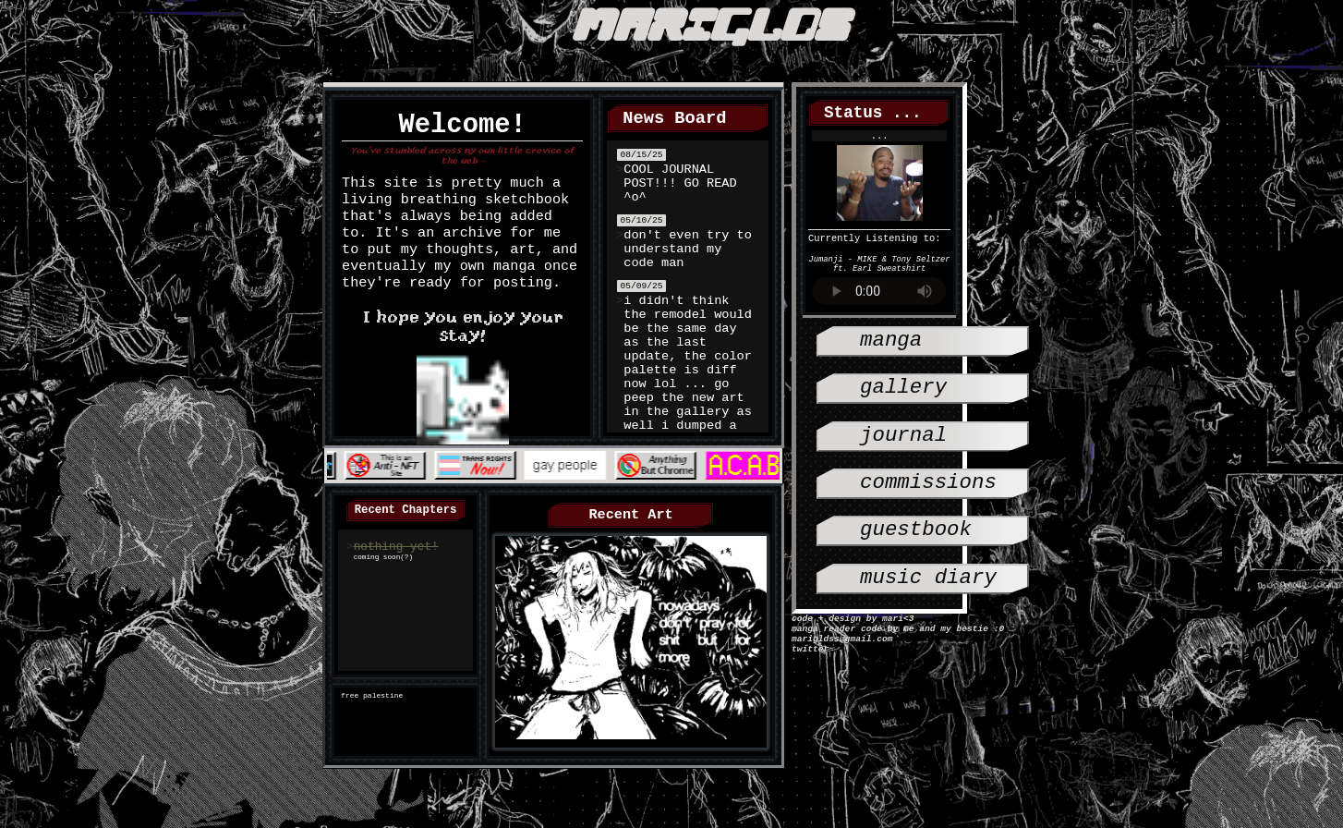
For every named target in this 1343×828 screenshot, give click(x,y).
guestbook (916, 550)
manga (891, 342)
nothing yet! (396, 550)
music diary (928, 603)
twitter (810, 656)
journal (903, 446)
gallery (903, 394)
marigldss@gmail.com (842, 644)
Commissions (928, 498)
